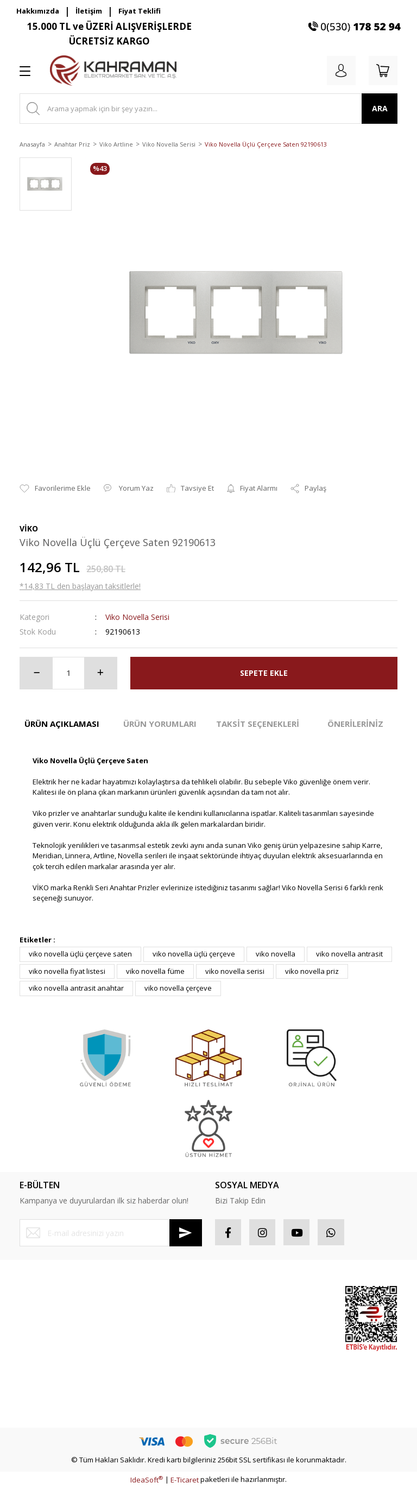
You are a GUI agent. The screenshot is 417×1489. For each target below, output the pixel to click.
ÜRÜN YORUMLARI (160, 723)
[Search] (208, 108)
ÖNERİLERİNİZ (355, 723)
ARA (380, 108)
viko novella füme (155, 971)
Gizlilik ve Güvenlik (148, 1326)
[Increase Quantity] (100, 673)
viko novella (275, 954)
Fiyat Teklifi (139, 11)
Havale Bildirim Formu (55, 1373)
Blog (124, 1384)
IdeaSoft (146, 1481)
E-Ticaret (184, 1481)
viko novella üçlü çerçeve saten (80, 954)
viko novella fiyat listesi (67, 971)
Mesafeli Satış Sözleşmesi (140, 1301)
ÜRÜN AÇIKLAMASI (61, 723)
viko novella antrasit (349, 954)
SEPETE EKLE (264, 673)
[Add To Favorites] (55, 488)
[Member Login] (339, 70)
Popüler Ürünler (293, 1331)
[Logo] (113, 70)
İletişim (88, 11)
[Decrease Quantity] (36, 673)
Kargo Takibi (40, 1393)
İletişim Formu (42, 1354)
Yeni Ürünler (300, 1386)
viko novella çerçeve (178, 988)
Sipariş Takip (236, 1316)
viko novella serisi (234, 971)
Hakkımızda (37, 11)
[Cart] (382, 70)
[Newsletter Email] (111, 1232)
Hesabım (229, 1296)
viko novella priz (312, 971)
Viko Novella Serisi (137, 617)
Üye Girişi (35, 1316)
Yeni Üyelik (37, 1296)
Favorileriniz (235, 1335)
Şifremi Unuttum (46, 1335)
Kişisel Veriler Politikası (154, 1365)
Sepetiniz (230, 1354)
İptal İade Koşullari (148, 1346)
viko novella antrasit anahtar (76, 988)
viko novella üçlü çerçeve (194, 954)
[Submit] (185, 1232)
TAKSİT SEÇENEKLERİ (257, 723)
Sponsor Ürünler (294, 1301)
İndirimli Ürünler (293, 1361)
